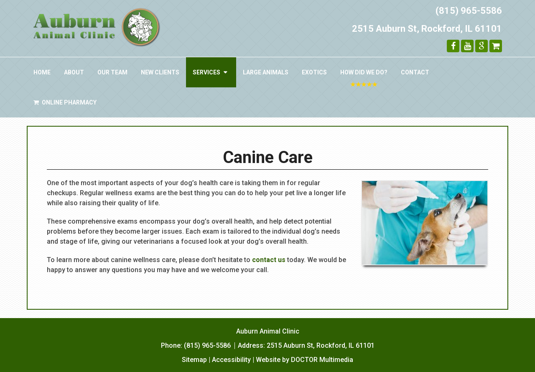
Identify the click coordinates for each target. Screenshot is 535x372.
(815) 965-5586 (469, 10)
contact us (268, 260)
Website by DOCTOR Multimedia (304, 360)
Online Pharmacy (65, 102)
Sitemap (194, 360)
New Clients (160, 72)
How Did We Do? (363, 72)
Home (42, 72)
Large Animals (265, 72)
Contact (415, 72)
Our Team (112, 72)
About (74, 72)
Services (206, 72)
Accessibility (231, 360)
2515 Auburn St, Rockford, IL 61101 (427, 28)
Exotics (314, 72)
